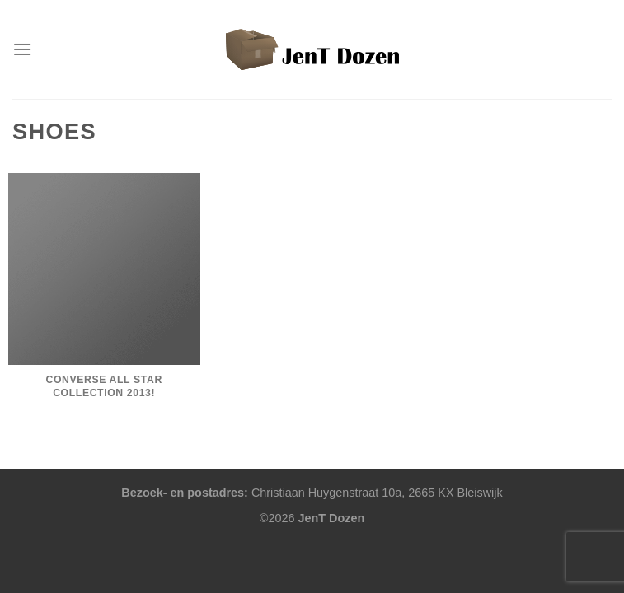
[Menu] (22, 49)
